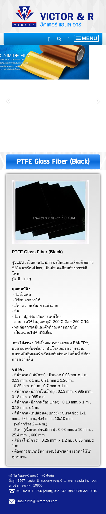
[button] (8, 98)
